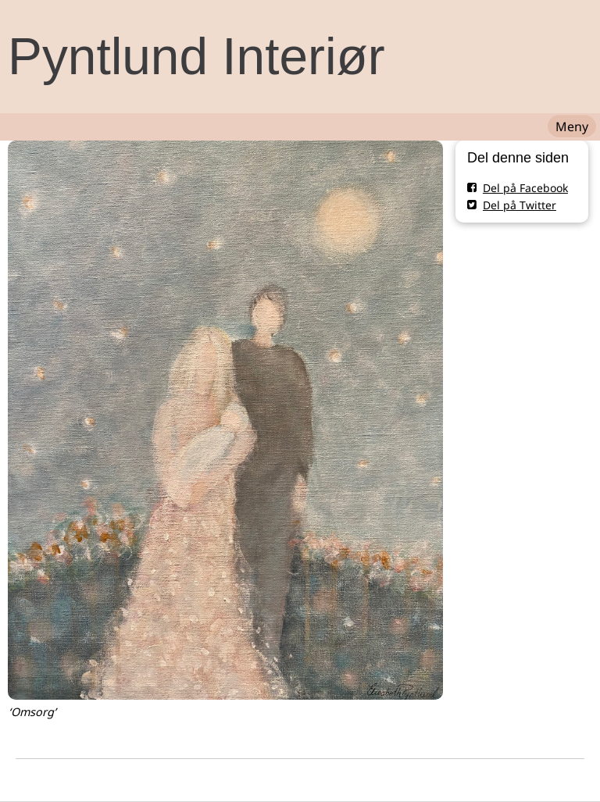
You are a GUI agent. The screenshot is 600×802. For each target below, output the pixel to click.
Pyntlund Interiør (196, 56)
